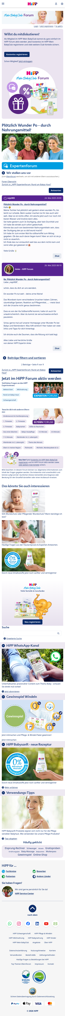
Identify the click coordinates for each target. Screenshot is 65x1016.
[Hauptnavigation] (3, 3)
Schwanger (32, 848)
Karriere (52, 950)
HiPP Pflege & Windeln (43, 933)
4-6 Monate (55, 432)
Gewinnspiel (25, 854)
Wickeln (41, 848)
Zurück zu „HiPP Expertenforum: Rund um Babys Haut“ (26, 184)
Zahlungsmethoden (47, 955)
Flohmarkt (28, 448)
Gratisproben (52, 848)
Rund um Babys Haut (11, 395)
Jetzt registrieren (46, 26)
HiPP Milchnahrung (16, 938)
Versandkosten (16, 955)
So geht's (59, 26)
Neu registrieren (32, 622)
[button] (56, 4)
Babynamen (20, 426)
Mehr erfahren (11, 787)
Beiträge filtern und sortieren (27, 358)
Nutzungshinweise (38, 950)
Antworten (56, 190)
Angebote (36, 942)
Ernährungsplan (14, 852)
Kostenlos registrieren (17, 54)
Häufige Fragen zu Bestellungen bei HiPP (32, 959)
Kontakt (51, 964)
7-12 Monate (8, 437)
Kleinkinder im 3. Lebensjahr (13, 442)
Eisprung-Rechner (15, 848)
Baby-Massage (27, 851)
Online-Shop (40, 854)
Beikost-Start (8, 389)
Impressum (39, 964)
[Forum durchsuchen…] (32, 633)
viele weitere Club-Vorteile (29, 465)
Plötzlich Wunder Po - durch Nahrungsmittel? (25, 204)
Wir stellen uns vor (18, 173)
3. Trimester (7, 426)
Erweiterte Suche (14, 638)
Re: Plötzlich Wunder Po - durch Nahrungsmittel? (27, 279)
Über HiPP (48, 942)
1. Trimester (7, 421)
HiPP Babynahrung (35, 938)
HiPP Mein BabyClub (21, 942)
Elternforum (11, 176)
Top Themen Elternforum (21, 964)
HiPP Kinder (51, 938)
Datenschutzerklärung (18, 950)
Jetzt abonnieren (12, 691)
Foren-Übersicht (9, 181)
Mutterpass (51, 851)
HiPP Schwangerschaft (22, 933)
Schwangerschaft (9, 400)
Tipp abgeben (11, 838)
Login (36, 26)
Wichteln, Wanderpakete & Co (47, 448)
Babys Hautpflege (28, 432)
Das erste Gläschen (10, 432)
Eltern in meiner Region (12, 448)
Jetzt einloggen (25, 61)
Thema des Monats (35, 442)
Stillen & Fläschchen (36, 426)
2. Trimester (20, 421)
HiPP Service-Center (24, 893)
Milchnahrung (22, 389)
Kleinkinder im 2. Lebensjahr (27, 437)
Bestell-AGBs (31, 955)
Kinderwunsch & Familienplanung (15, 416)
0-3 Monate (43, 432)
